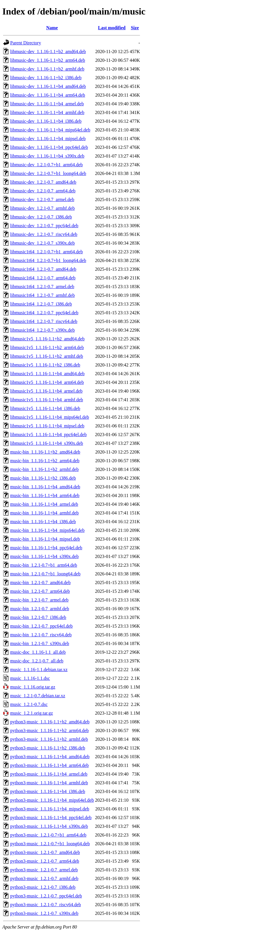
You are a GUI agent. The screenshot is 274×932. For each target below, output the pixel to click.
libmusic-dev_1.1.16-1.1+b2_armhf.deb (47, 68)
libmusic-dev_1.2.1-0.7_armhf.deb (42, 208)
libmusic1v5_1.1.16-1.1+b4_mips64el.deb (49, 417)
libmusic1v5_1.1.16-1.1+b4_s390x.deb (46, 443)
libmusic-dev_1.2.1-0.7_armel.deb (42, 199)
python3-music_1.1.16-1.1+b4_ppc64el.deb (51, 817)
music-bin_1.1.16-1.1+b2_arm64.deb (44, 460)
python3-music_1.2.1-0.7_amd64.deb (45, 852)
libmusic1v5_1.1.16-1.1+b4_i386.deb (45, 408)
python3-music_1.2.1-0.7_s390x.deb (44, 913)
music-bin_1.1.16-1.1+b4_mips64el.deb (47, 530)
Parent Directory (25, 42)
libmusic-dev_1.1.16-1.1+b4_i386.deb (45, 121)
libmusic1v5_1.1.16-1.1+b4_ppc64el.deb (48, 434)
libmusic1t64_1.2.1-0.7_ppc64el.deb (44, 312)
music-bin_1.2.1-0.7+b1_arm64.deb (43, 565)
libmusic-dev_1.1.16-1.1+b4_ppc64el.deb (49, 147)
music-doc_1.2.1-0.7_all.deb (36, 660)
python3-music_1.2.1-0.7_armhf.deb (44, 878)
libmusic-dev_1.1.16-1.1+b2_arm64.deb (47, 60)
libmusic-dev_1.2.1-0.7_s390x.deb (42, 243)
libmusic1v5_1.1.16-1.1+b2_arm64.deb (47, 347)
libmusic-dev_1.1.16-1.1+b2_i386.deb (45, 77)
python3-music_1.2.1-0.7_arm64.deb (44, 861)
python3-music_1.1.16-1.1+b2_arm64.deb (49, 730)
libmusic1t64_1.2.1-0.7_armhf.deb (42, 295)
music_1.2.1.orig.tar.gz (31, 713)
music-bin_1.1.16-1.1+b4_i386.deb (43, 521)
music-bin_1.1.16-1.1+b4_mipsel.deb (45, 539)
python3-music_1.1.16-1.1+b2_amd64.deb (49, 721)
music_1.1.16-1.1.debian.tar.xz (38, 669)
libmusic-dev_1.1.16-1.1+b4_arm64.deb (47, 95)
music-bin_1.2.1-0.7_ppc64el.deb (41, 626)
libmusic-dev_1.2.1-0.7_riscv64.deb (43, 234)
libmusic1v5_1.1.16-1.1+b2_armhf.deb (46, 356)
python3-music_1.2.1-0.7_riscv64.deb (45, 904)
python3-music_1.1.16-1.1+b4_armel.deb (48, 774)
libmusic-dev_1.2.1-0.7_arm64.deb (43, 190)
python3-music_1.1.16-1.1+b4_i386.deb (47, 791)
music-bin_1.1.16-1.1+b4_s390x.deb (44, 556)
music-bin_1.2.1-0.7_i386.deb (38, 617)
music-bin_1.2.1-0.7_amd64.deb (40, 582)
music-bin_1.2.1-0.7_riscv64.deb (41, 634)
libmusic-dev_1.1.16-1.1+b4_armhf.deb (47, 112)
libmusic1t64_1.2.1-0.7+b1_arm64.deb (46, 251)
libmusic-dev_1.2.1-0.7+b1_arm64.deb (46, 164)
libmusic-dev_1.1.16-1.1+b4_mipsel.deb (48, 138)
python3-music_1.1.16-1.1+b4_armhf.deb (49, 782)
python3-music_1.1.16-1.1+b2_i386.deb (47, 747)
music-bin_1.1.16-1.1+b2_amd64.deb (45, 451)
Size (135, 27)
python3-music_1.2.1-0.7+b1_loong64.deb (50, 843)
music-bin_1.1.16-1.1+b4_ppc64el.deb (46, 547)
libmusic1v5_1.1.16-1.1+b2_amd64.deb (47, 338)
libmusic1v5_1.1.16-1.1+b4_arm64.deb (47, 382)
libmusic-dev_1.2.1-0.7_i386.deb (41, 216)
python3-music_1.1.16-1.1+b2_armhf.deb (49, 739)
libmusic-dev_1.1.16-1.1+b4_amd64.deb (48, 86)
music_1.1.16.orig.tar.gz (32, 686)
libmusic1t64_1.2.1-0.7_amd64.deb (43, 269)
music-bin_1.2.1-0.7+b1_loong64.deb (45, 573)
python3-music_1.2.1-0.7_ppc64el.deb (46, 895)
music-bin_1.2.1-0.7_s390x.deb (39, 643)
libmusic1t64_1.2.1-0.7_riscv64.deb (43, 321)
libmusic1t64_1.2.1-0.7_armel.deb (42, 286)
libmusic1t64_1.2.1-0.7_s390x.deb (42, 330)
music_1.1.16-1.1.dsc (30, 678)
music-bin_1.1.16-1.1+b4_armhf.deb (44, 512)
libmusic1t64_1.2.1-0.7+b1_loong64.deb (48, 260)
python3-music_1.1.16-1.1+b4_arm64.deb (49, 765)
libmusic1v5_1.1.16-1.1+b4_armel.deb (46, 391)
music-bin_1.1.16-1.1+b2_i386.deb (43, 478)
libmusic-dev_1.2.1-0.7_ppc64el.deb (44, 225)
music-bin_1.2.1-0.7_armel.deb (39, 599)
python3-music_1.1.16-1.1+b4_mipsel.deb (49, 808)
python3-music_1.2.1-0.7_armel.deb (44, 869)
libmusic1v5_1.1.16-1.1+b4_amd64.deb (47, 373)
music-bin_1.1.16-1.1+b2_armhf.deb (44, 469)
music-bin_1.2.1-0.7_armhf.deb (39, 608)
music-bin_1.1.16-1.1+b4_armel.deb (44, 504)
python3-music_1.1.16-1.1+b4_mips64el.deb (52, 800)
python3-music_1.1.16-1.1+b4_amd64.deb (49, 756)
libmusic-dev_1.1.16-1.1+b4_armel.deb (47, 103)
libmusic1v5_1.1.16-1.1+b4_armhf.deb (46, 399)
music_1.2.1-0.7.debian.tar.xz (37, 695)
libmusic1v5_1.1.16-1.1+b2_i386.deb (45, 364)
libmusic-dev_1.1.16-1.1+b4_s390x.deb (47, 155)
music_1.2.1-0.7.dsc (29, 704)
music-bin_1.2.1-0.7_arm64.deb (40, 591)
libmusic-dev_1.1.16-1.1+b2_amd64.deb (48, 51)
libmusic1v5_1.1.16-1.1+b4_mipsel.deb (47, 425)
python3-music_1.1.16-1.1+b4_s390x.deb (49, 826)
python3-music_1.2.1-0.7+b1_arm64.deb (48, 834)
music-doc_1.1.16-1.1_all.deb (38, 652)
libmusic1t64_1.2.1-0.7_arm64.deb (43, 277)
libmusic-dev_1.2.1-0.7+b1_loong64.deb (48, 173)
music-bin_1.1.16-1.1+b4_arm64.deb (44, 495)
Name (52, 27)
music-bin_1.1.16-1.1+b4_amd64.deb (45, 486)
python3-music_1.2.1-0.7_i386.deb (43, 887)
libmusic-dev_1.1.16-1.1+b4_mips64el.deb (50, 129)
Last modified (112, 27)
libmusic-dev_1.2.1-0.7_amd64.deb (43, 182)
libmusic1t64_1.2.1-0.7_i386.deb (41, 303)
